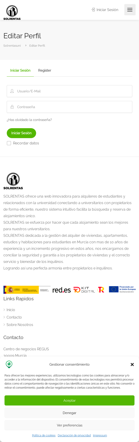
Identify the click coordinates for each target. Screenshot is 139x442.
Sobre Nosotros (20, 325)
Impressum (100, 435)
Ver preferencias (69, 425)
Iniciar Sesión (104, 10)
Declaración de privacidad (74, 435)
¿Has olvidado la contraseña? (29, 120)
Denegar (69, 413)
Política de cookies (44, 435)
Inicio (11, 310)
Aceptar (69, 401)
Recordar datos (26, 143)
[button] (132, 364)
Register (44, 71)
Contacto (14, 317)
